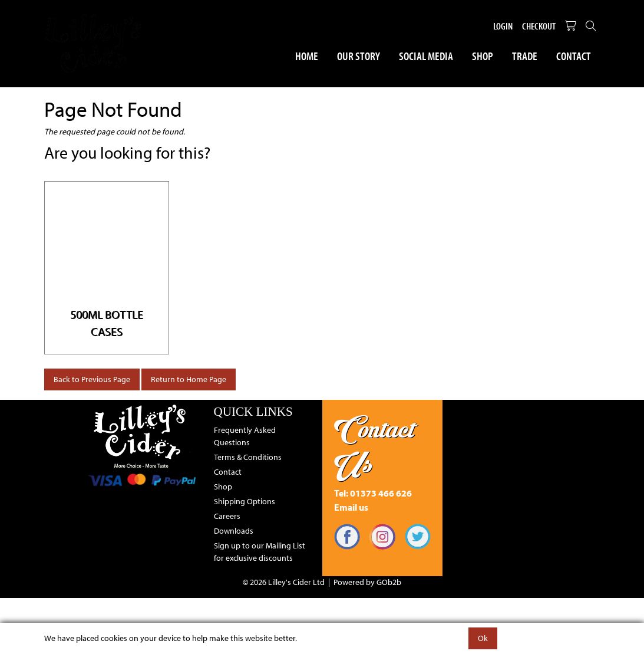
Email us (351, 507)
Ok (483, 638)
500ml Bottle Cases (106, 322)
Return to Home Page (188, 379)
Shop (482, 55)
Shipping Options (244, 501)
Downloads (233, 530)
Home (306, 55)
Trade (524, 55)
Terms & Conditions (248, 457)
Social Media (426, 55)
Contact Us (374, 446)
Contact (573, 55)
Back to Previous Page (92, 379)
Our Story (358, 55)
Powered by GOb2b (367, 582)
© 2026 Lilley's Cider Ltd (284, 582)
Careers (227, 516)
